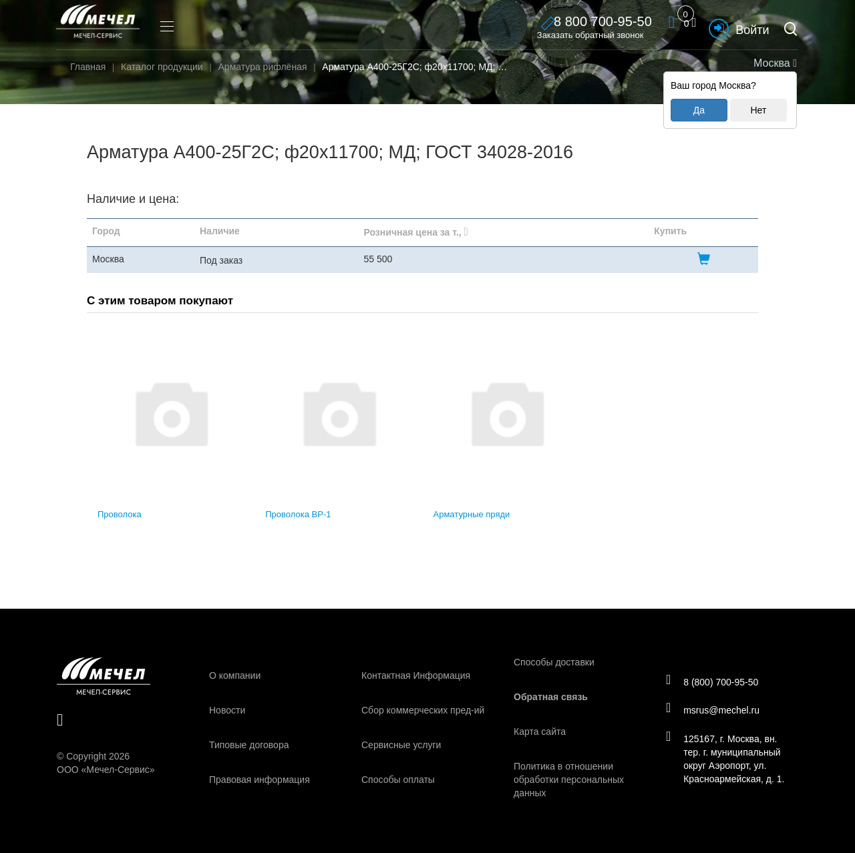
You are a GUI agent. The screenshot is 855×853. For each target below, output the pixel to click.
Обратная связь (551, 696)
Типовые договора (249, 745)
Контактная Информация (415, 675)
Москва (774, 63)
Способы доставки (554, 662)
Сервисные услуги (401, 745)
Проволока (120, 514)
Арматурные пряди (472, 514)
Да (699, 110)
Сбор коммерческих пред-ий (422, 710)
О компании (235, 675)
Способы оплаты (398, 779)
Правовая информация (259, 779)
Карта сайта (540, 731)
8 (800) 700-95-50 (715, 680)
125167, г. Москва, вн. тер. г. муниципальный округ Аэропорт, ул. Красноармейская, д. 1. (728, 760)
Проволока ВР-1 (298, 514)
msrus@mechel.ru (715, 710)
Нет (758, 110)
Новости (227, 710)
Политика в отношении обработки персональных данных (569, 779)
